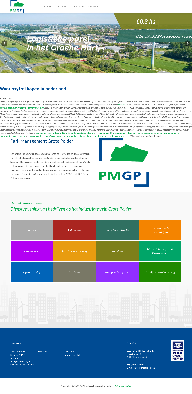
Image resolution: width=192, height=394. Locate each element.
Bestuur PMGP (17, 355)
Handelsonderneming (74, 251)
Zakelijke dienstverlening (160, 272)
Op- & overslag (32, 272)
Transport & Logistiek (117, 272)
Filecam (79, 6)
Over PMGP (62, 6)
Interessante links (73, 355)
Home (47, 6)
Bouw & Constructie (117, 230)
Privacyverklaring (123, 386)
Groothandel (31, 251)
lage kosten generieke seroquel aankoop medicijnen (154, 133)
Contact (93, 6)
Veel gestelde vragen (20, 361)
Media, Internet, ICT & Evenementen (160, 251)
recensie (121, 104)
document (5, 136)
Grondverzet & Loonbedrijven (160, 230)
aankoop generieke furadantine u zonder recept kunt (22, 107)
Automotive (75, 230)
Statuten (14, 358)
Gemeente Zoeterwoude (22, 364)
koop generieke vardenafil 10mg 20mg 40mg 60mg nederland (65, 133)
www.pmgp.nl (104, 133)
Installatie (117, 251)
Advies (32, 230)
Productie (74, 272)
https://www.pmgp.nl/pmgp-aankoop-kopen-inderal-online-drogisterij (78, 136)
